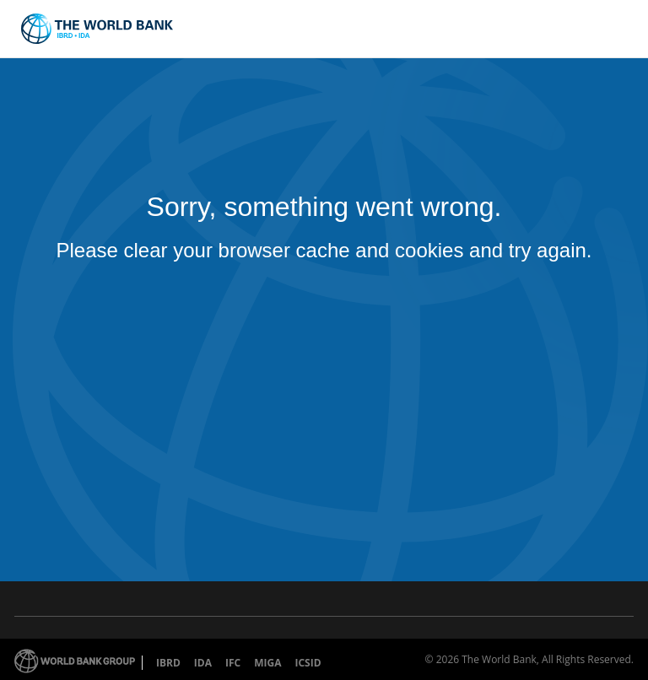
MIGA (267, 663)
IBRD (168, 663)
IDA (203, 663)
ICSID (307, 663)
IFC (232, 663)
